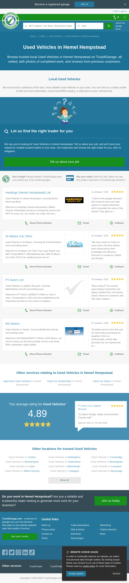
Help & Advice (78, 529)
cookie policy (89, 566)
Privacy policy (48, 529)
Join (84, 4)
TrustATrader (35, 566)
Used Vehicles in (22, 457)
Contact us (47, 534)
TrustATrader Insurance (61, 566)
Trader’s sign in (120, 11)
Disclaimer (76, 534)
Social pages (77, 538)
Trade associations (80, 525)
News (102, 534)
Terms (45, 538)
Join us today (111, 500)
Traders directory (108, 529)
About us (46, 525)
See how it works (19, 536)
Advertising (105, 525)
